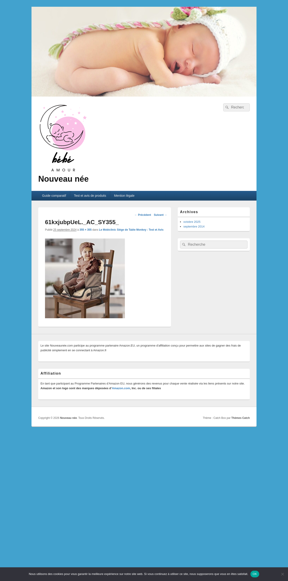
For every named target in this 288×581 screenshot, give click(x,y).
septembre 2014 (194, 226)
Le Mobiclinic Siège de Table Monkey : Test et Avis (131, 229)
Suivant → (160, 214)
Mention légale (124, 195)
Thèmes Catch (240, 418)
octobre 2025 (191, 221)
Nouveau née (63, 178)
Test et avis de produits (90, 195)
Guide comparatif (54, 195)
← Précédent (143, 214)
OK (255, 574)
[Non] (282, 574)
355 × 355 (85, 229)
